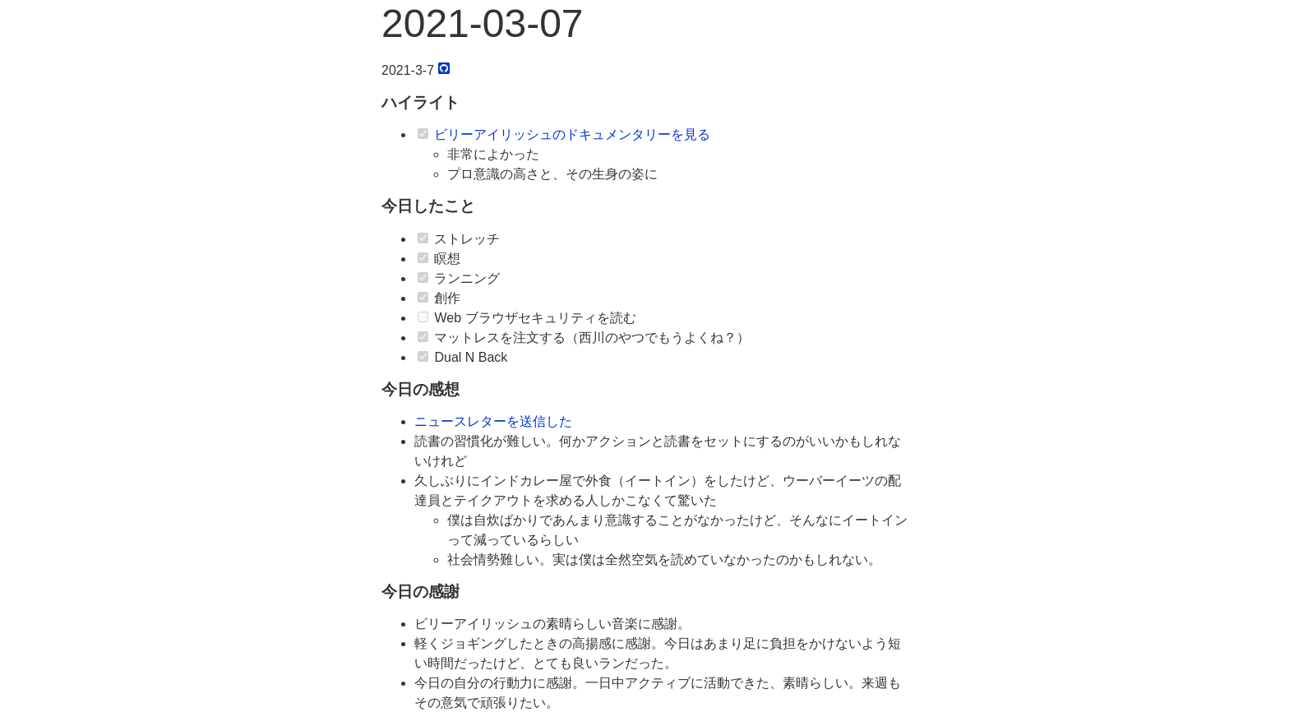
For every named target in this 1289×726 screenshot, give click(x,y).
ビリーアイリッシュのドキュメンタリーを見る (572, 134)
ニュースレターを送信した (493, 421)
